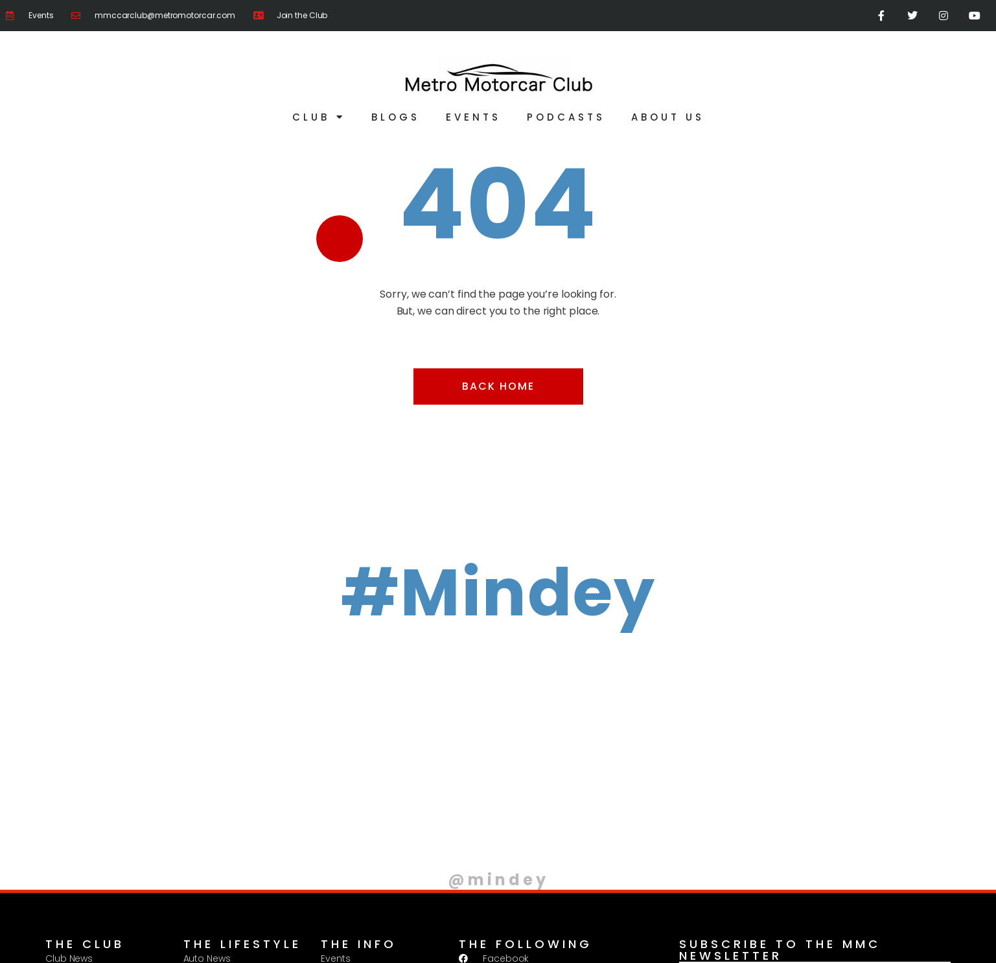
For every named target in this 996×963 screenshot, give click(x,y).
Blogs (395, 117)
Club (318, 117)
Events (473, 117)
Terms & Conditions (205, 940)
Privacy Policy (114, 940)
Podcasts (566, 117)
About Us (667, 117)
